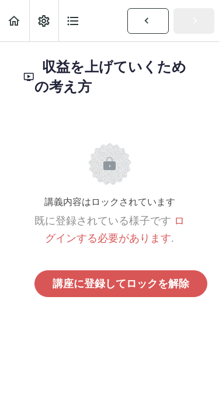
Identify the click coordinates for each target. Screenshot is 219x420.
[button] (14, 20)
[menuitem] (43, 20)
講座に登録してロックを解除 (121, 284)
